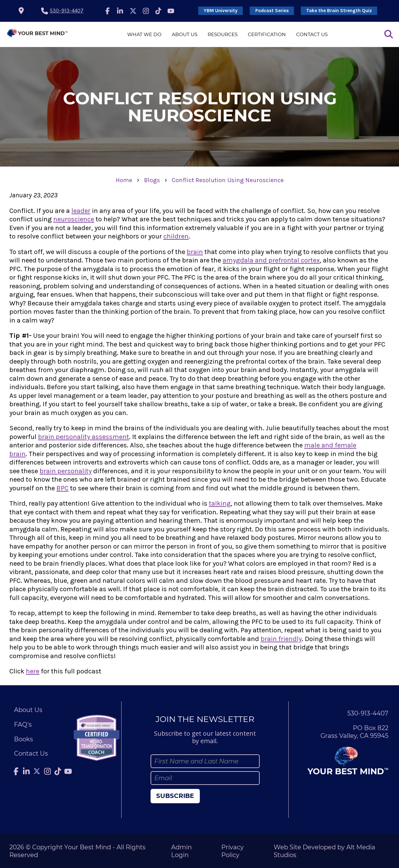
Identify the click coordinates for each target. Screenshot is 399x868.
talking (220, 503)
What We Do (144, 34)
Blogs (152, 180)
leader (80, 211)
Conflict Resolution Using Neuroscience (228, 180)
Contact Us (312, 34)
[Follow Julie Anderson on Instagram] (146, 11)
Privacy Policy (232, 851)
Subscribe (175, 796)
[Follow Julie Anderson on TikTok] (158, 11)
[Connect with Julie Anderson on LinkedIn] (120, 11)
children (176, 236)
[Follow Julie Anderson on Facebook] (107, 11)
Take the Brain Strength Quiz (339, 10)
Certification (267, 34)
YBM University (221, 10)
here (32, 671)
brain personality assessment (83, 437)
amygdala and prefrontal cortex (271, 260)
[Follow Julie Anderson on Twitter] (133, 10)
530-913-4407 (67, 10)
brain (195, 252)
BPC (62, 488)
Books (23, 739)
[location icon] (21, 10)
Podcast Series (272, 10)
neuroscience (73, 219)
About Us (184, 34)
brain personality (66, 471)
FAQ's (23, 724)
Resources (223, 34)
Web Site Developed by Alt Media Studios (324, 851)
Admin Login (181, 851)
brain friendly (281, 639)
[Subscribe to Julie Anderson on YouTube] (171, 11)
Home (124, 180)
